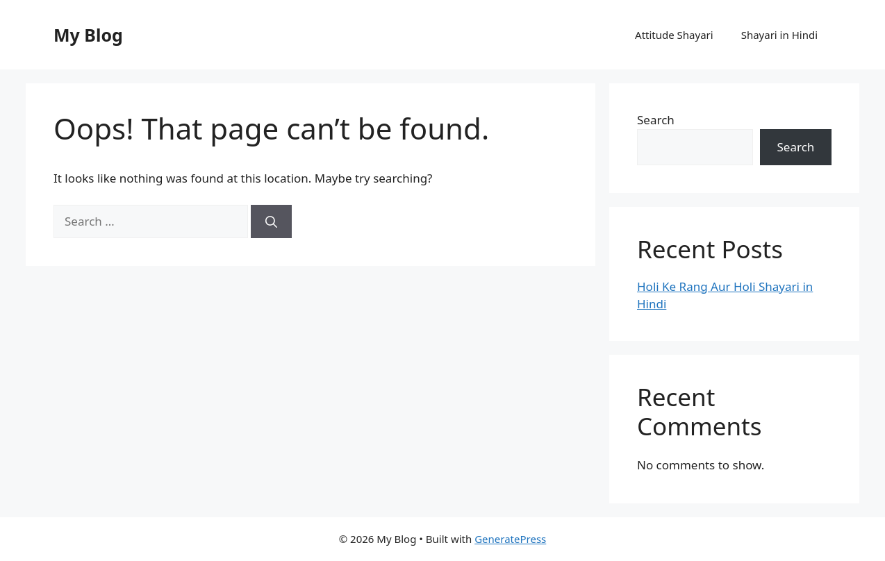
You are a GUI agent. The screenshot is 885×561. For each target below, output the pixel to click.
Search (656, 120)
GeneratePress (510, 539)
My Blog (88, 35)
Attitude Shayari (674, 35)
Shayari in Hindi (779, 35)
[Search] (271, 221)
